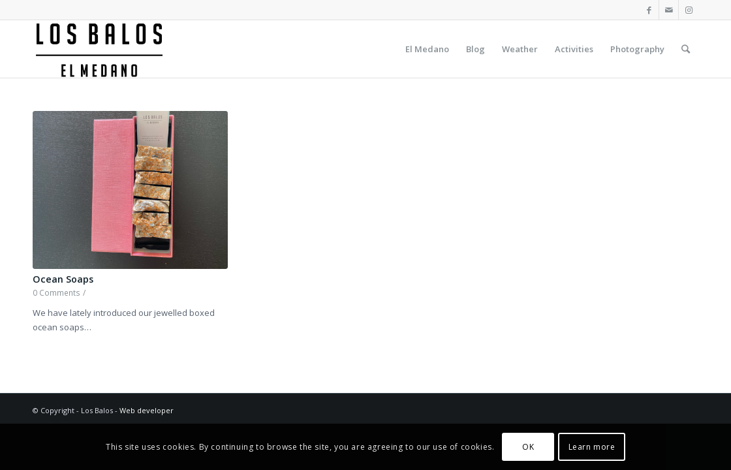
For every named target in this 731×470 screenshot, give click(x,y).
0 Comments (56, 292)
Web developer (146, 410)
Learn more (591, 446)
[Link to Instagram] (688, 10)
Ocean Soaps (63, 279)
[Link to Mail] (668, 10)
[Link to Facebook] (649, 10)
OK (528, 446)
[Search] (685, 49)
